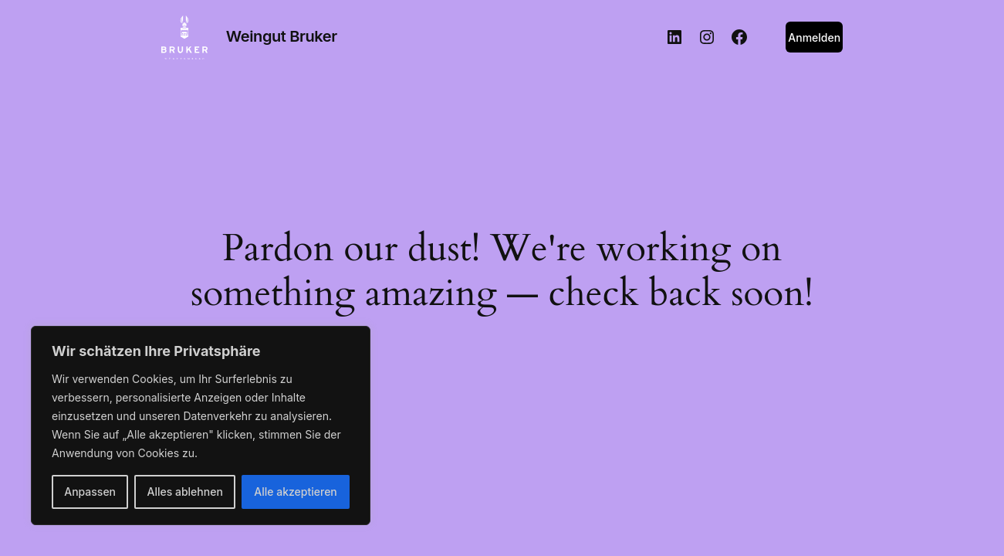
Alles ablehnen (185, 491)
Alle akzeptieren (295, 491)
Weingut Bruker (281, 36)
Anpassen (90, 491)
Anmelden (814, 37)
